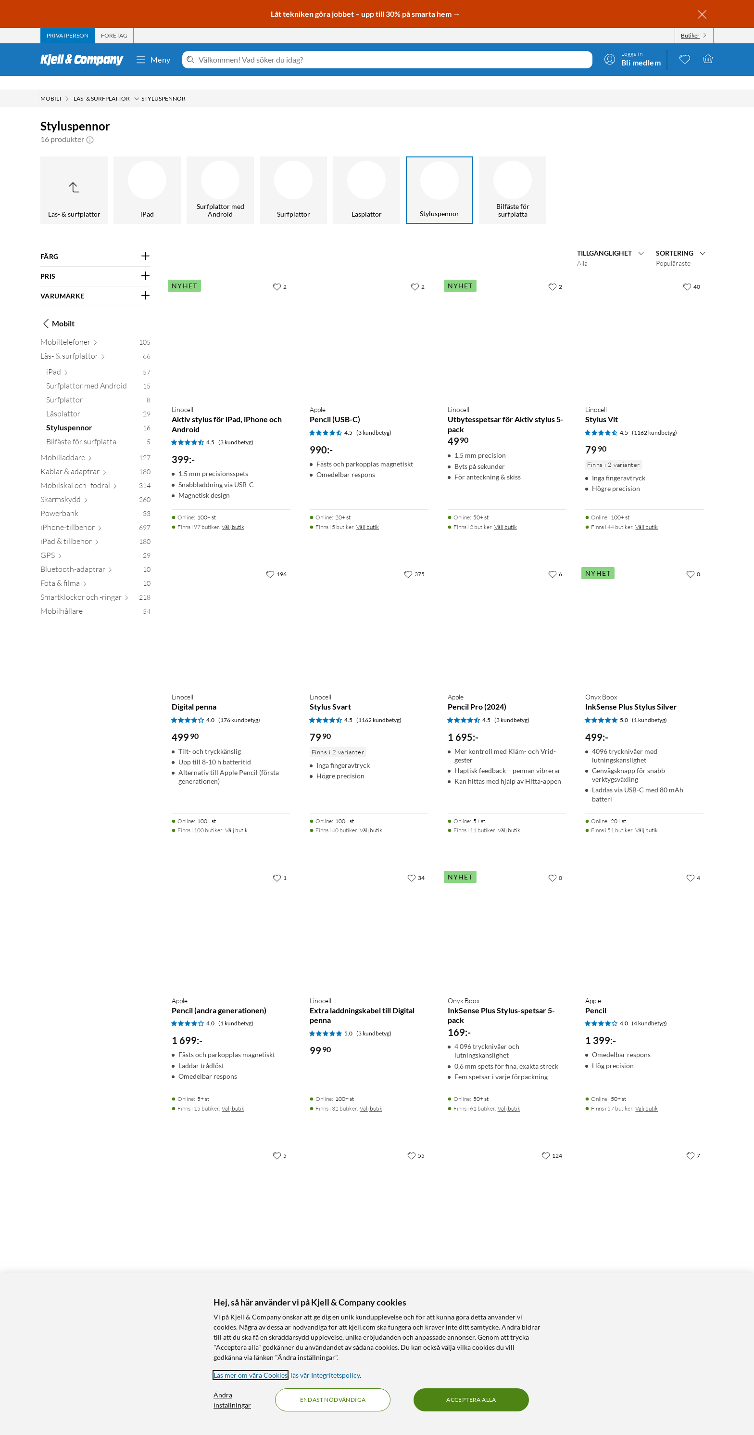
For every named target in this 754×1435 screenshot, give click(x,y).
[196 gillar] (276, 560)
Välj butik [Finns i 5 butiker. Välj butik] (367, 513)
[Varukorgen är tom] (707, 58)
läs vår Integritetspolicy (325, 1375)
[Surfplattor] (293, 176)
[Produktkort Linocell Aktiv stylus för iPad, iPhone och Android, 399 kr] (231, 323)
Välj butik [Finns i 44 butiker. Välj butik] (646, 513)
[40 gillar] (691, 273)
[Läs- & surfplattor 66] (95, 344)
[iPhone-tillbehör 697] (95, 516)
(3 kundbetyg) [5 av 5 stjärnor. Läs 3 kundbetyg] (373, 1019)
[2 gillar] (280, 273)
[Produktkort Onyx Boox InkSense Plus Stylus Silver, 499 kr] (644, 611)
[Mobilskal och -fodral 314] (95, 474)
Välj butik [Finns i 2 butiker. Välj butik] (505, 513)
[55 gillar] (416, 1142)
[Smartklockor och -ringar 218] (95, 586)
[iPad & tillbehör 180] (95, 530)
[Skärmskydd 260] (95, 488)
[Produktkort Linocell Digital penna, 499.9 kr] (231, 611)
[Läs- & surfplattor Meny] (136, 85)
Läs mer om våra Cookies (251, 1375)
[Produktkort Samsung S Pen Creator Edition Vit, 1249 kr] (231, 1192)
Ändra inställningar (232, 1400)
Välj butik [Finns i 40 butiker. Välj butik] (371, 816)
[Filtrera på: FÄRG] (95, 243)
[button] (90, 125)
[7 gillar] (693, 1142)
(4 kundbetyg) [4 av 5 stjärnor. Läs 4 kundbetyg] (649, 1009)
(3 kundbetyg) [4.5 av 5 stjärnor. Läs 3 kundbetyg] (235, 428)
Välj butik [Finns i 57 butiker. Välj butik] (646, 1095)
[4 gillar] (693, 864)
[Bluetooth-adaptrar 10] (95, 558)
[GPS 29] (95, 544)
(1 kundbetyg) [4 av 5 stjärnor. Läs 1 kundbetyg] (235, 1009)
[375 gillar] (414, 560)
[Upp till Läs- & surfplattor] (74, 176)
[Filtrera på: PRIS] (95, 263)
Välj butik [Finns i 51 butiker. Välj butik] (646, 816)
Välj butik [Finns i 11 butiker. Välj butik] (509, 816)
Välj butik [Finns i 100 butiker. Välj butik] (236, 816)
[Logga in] (632, 58)
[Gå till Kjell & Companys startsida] (84, 59)
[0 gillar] (693, 560)
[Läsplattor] (366, 176)
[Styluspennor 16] (98, 416)
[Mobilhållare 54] (95, 600)
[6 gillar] (555, 560)
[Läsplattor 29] (98, 402)
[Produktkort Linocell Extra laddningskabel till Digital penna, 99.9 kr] (369, 915)
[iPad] (147, 176)
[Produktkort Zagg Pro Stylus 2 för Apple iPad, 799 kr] (644, 1192)
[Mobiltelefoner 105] (95, 330)
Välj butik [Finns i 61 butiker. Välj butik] (509, 1095)
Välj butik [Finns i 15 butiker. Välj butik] (233, 1095)
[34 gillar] (416, 864)
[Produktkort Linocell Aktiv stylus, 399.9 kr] (507, 1192)
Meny (153, 59)
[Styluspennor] (439, 176)
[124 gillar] (551, 1142)
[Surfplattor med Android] (220, 176)
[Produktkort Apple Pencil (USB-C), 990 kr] (369, 323)
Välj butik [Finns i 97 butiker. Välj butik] (233, 513)
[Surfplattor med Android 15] (98, 374)
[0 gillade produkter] (684, 58)
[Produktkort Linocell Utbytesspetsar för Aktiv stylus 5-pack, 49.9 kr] (507, 323)
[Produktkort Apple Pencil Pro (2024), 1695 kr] (507, 611)
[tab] (67, 35)
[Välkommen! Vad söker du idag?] (394, 59)
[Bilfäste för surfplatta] (512, 176)
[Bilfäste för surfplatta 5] (98, 430)
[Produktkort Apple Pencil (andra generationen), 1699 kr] (231, 915)
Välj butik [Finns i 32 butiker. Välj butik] (371, 1095)
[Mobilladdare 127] (95, 446)
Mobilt (57, 310)
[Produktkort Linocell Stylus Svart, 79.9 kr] (369, 611)
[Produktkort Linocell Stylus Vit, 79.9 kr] (644, 323)
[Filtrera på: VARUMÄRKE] (95, 282)
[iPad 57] (98, 360)
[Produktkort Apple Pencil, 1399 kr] (644, 915)
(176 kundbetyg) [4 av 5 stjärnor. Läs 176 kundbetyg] (239, 706)
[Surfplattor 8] (98, 388)
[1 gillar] (280, 864)
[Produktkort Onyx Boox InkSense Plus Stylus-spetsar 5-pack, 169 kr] (507, 915)
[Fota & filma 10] (95, 572)
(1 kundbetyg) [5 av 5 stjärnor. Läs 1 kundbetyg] (649, 706)
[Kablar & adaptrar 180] (95, 460)
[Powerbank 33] (95, 502)
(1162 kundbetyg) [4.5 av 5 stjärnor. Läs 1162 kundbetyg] (654, 419)
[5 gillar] (280, 1142)
